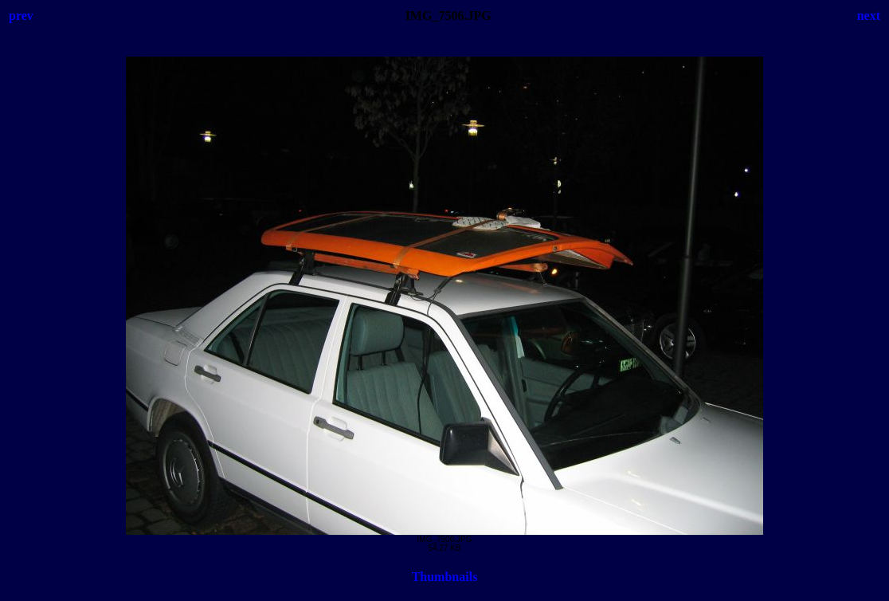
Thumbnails (445, 576)
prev (21, 15)
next (868, 15)
